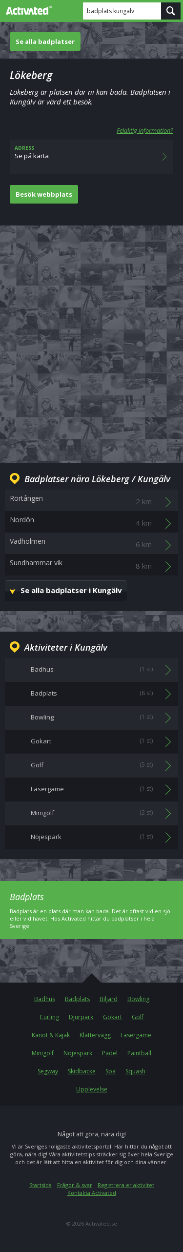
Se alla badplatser (45, 41)
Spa (110, 1071)
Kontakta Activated (91, 1192)
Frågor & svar (74, 1185)
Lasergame (136, 1035)
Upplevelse (91, 1089)
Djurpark (81, 1017)
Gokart (112, 1017)
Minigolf (43, 1053)
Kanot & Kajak (51, 1035)
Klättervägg (95, 1035)
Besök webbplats (44, 194)
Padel (110, 1053)
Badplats (77, 999)
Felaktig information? (145, 130)
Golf (137, 1017)
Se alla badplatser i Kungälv (71, 590)
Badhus (44, 999)
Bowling (138, 999)
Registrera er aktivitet (126, 1185)
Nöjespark (77, 1053)
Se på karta (91, 156)
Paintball (139, 1053)
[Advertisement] (91, 336)
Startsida (40, 1185)
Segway (48, 1071)
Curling (49, 1017)
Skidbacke (82, 1071)
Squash (135, 1071)
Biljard (109, 999)
